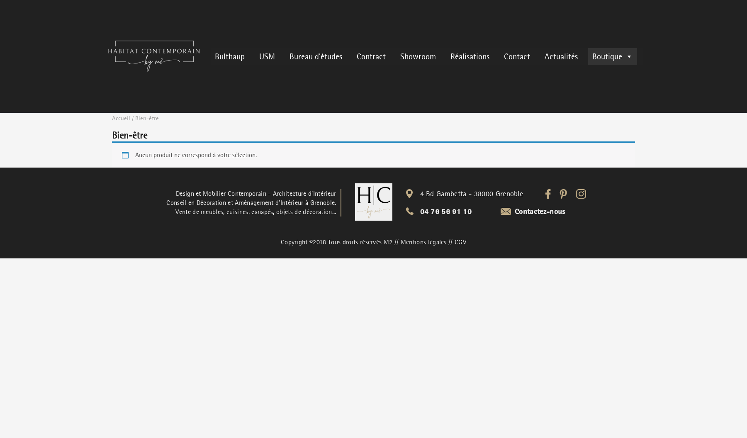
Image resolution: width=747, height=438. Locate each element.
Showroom (418, 56)
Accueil (121, 118)
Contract (371, 56)
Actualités (561, 56)
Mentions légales (424, 242)
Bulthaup (230, 56)
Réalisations (469, 56)
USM (267, 56)
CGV (460, 242)
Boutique (612, 56)
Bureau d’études (316, 56)
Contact (517, 56)
